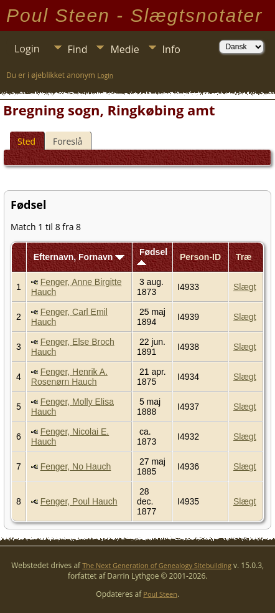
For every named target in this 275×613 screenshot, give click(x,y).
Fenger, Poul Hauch (79, 501)
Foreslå (67, 141)
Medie (124, 49)
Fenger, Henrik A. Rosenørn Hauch (69, 377)
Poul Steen (160, 594)
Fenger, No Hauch (75, 466)
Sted (26, 141)
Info (171, 49)
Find (78, 49)
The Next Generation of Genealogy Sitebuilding (156, 565)
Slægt (244, 287)
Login (27, 49)
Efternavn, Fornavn (79, 257)
